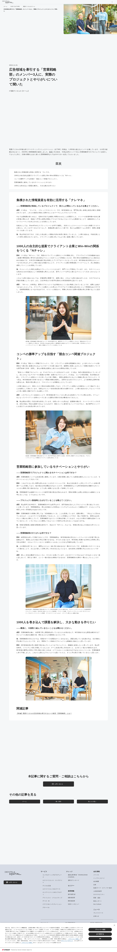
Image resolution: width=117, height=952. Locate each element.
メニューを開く (114, 2)
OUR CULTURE (15, 6)
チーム (24, 801)
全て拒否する (100, 934)
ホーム (5, 6)
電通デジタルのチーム (29, 6)
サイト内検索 (110, 2)
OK (100, 938)
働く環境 (58, 801)
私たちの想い (92, 801)
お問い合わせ (57, 784)
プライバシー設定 (100, 929)
